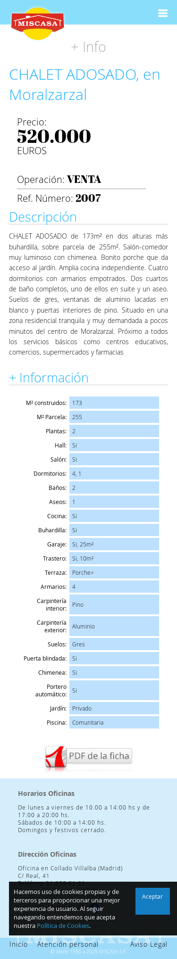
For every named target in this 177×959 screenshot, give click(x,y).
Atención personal (68, 944)
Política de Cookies (63, 925)
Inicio (18, 944)
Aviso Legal (149, 944)
